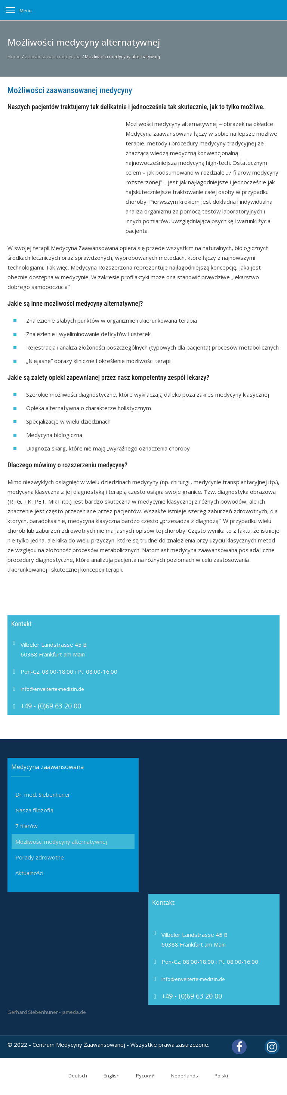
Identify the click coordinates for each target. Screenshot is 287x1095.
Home (14, 56)
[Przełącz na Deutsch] (73, 1076)
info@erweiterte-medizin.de (52, 689)
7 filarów (26, 826)
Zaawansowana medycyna (53, 56)
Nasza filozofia (34, 810)
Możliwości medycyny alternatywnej (61, 841)
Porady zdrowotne (39, 857)
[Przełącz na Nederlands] (180, 1076)
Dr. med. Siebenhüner (42, 794)
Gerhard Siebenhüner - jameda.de (46, 1012)
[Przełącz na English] (107, 1076)
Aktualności (29, 873)
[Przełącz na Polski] (217, 1076)
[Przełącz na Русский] (140, 1076)
